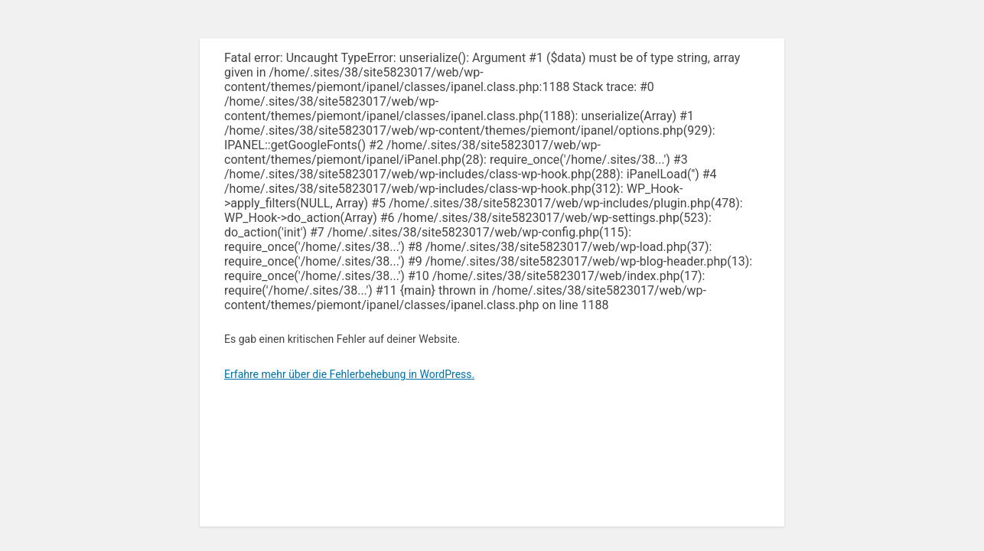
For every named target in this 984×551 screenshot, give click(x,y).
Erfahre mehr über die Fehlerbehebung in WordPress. (349, 374)
